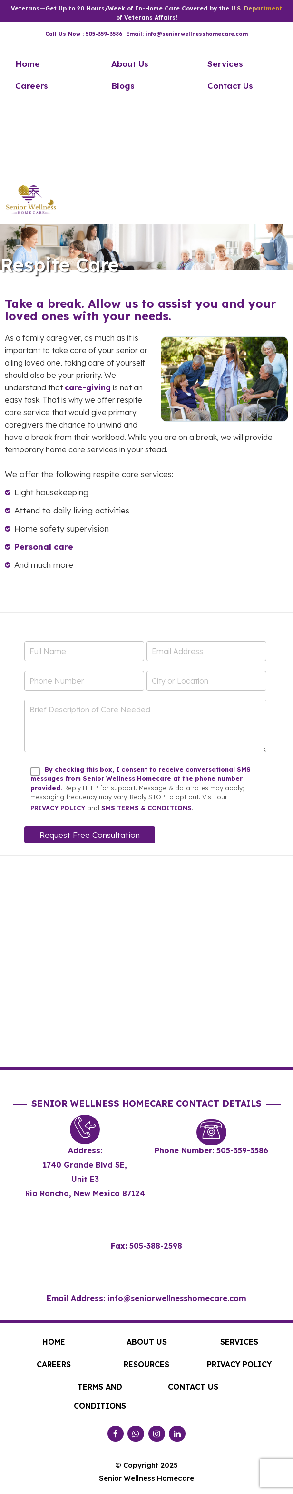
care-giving (88, 387)
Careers (31, 86)
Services (225, 64)
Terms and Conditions (100, 1396)
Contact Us (230, 86)
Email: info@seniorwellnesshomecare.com (187, 34)
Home (27, 64)
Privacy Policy (57, 808)
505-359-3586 (242, 1150)
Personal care (43, 547)
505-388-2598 (155, 1246)
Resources (146, 1364)
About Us (129, 64)
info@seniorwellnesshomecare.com (176, 1298)
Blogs (123, 86)
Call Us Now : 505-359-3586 (83, 34)
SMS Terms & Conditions (146, 808)
